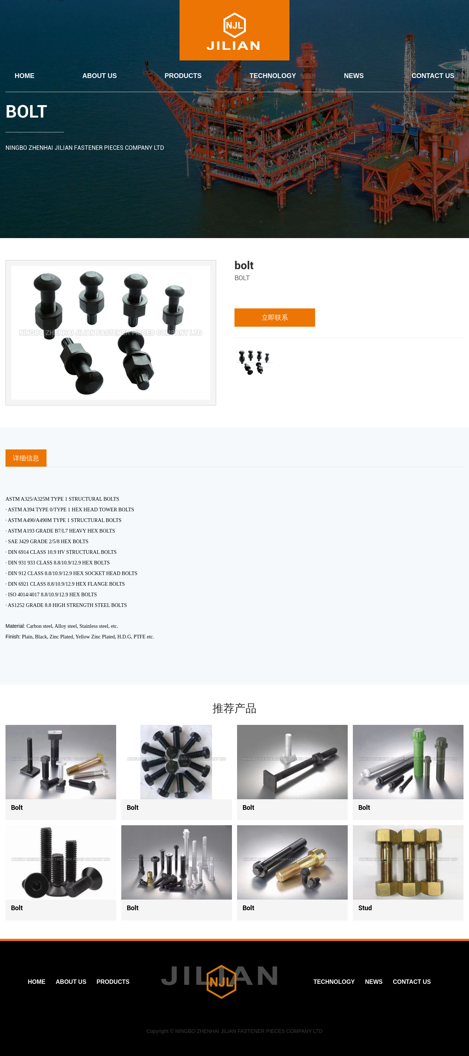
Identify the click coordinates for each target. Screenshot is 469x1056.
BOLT (26, 111)
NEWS (354, 75)
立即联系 (275, 317)
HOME (24, 75)
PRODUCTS (183, 75)
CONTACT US (432, 75)
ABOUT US (99, 75)
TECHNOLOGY (273, 75)
